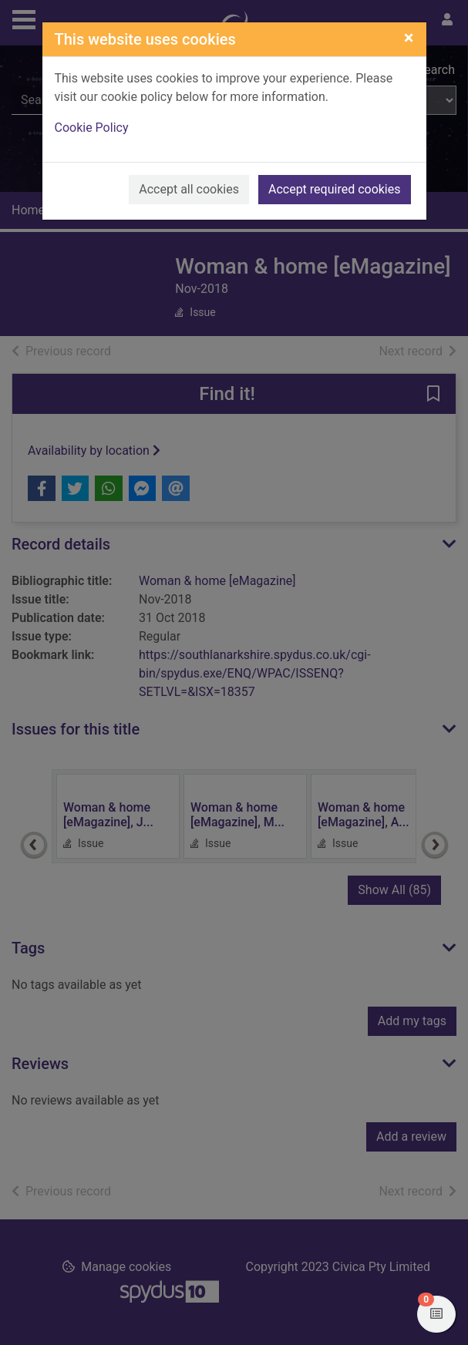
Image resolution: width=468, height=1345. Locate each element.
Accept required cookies (334, 189)
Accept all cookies (189, 189)
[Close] (409, 37)
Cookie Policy (92, 127)
